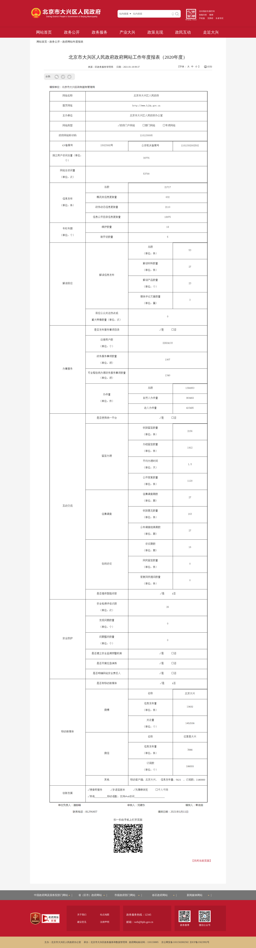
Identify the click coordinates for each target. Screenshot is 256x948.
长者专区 (220, 18)
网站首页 (44, 32)
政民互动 (183, 32)
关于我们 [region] (81, 914)
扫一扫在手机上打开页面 (128, 819)
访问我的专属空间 (207, 11)
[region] (35, 918)
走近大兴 (211, 32)
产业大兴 (127, 32)
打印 (208, 66)
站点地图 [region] (104, 914)
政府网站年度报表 (72, 41)
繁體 (211, 15)
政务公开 (72, 32)
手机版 (202, 18)
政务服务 (99, 32)
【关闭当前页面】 (201, 860)
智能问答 (203, 15)
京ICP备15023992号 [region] (199, 942)
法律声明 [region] (104, 922)
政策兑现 (155, 32)
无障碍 (210, 18)
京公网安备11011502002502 (175, 942)
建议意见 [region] (81, 922)
